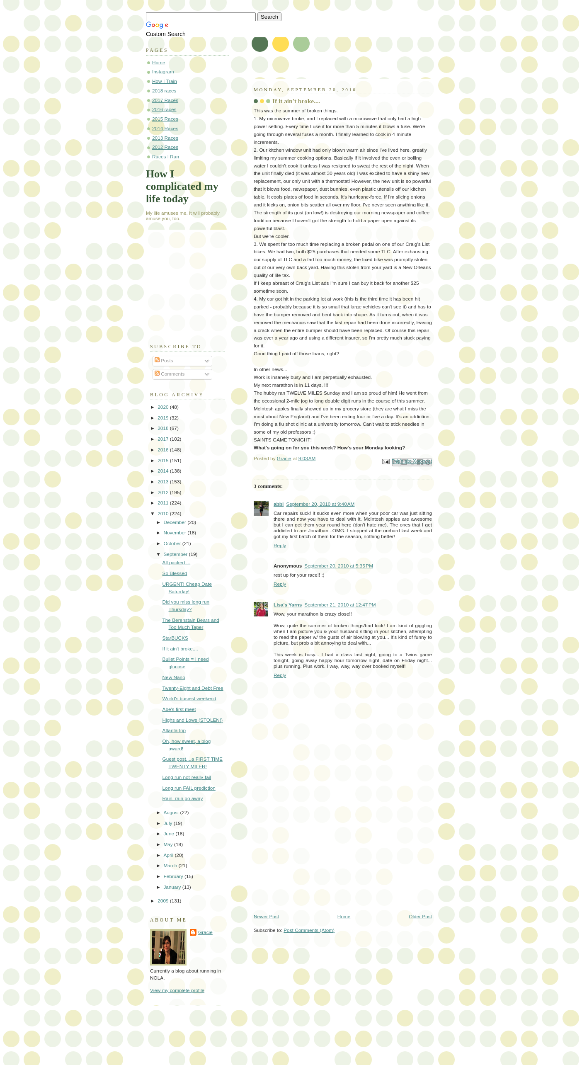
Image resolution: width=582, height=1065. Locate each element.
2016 (164, 450)
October (172, 543)
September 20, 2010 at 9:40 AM (320, 504)
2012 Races (165, 147)
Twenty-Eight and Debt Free (192, 688)
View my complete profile (177, 990)
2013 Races (165, 138)
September (176, 554)
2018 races (164, 91)
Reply (280, 545)
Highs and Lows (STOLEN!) (192, 720)
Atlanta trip (174, 730)
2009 (164, 901)
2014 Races (165, 128)
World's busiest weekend (189, 698)
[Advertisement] (316, 855)
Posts (164, 361)
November (175, 533)
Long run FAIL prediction (189, 788)
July (168, 823)
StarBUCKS (175, 638)
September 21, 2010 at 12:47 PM (340, 605)
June (169, 834)
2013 (164, 482)
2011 (164, 503)
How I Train (164, 81)
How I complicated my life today (182, 186)
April (169, 855)
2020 (164, 407)
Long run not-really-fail (186, 777)
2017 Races (165, 100)
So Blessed (174, 573)
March (170, 865)
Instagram (163, 72)
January (172, 887)
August (171, 812)
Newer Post (266, 916)
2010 (164, 514)
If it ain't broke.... (180, 649)
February (173, 876)
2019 (164, 418)
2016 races (164, 109)
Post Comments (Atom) (309, 930)
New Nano (173, 677)
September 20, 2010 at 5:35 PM (338, 566)
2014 (164, 471)
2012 (164, 492)
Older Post (420, 916)
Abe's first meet (179, 709)
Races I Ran (165, 157)
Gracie (205, 932)
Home (344, 916)
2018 (164, 428)
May (168, 844)
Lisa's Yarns (288, 605)
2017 (164, 439)
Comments (169, 374)
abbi (279, 504)
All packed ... (176, 562)
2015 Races (165, 119)
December (175, 522)
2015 (164, 460)
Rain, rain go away (182, 798)
